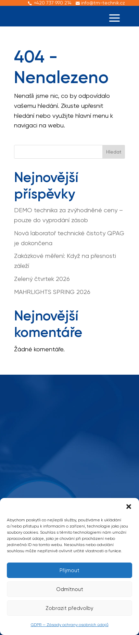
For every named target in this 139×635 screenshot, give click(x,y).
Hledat (114, 152)
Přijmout (69, 570)
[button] (128, 506)
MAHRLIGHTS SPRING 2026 (52, 291)
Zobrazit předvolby (69, 608)
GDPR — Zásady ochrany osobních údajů (70, 624)
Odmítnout (69, 589)
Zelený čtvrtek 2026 (42, 278)
